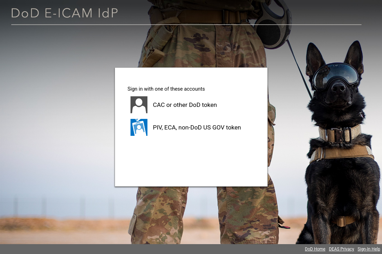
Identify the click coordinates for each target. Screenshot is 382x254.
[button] (191, 104)
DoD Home (315, 249)
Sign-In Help (369, 249)
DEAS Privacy (341, 249)
